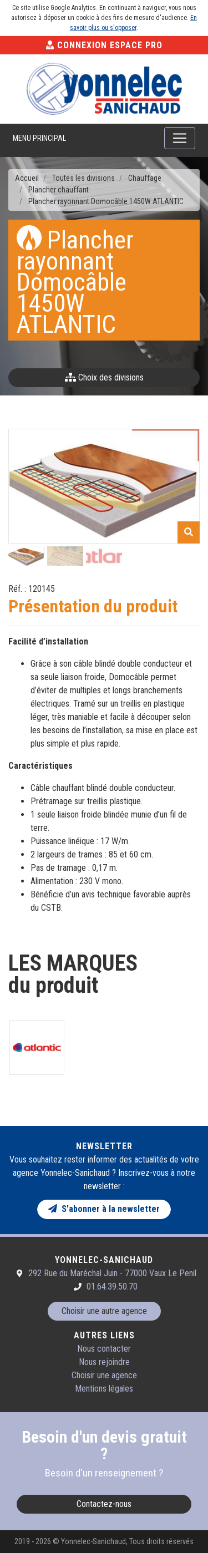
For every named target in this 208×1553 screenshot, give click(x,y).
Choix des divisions (104, 377)
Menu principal (39, 138)
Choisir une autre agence (104, 1311)
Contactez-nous (104, 1504)
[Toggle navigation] (179, 138)
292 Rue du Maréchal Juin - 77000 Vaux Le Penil (112, 1273)
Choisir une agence (104, 1375)
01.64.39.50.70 (112, 1286)
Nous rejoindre (104, 1362)
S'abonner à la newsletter (104, 1209)
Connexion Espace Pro (104, 45)
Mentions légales (104, 1388)
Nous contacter (104, 1348)
